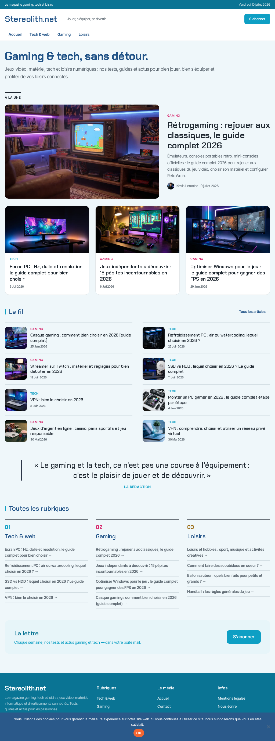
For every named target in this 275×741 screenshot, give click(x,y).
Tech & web (39, 34)
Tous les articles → (254, 311)
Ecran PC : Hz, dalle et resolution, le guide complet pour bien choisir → (40, 552)
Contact (164, 706)
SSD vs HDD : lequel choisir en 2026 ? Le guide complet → (44, 584)
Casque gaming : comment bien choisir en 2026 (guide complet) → (136, 600)
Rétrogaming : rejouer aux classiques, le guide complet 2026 (218, 135)
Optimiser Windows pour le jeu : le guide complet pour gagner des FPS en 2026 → (137, 584)
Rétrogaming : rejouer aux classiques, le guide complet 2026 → (134, 552)
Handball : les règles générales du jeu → (220, 591)
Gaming (64, 34)
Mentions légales (231, 698)
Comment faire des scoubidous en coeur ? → (225, 565)
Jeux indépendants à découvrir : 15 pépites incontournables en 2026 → (132, 568)
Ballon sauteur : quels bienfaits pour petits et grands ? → (224, 578)
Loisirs (84, 34)
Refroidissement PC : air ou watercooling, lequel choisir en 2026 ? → (45, 568)
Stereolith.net (31, 19)
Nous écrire (227, 706)
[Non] (268, 726)
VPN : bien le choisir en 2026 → (31, 597)
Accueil (15, 34)
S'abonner (257, 19)
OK (138, 733)
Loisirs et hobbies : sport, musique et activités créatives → (225, 552)
